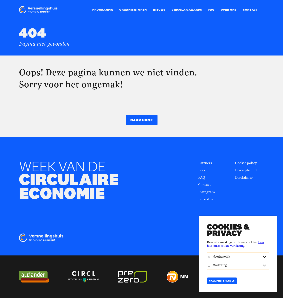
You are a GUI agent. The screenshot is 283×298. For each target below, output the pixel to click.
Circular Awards (187, 9)
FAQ (211, 9)
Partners (205, 163)
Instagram (206, 192)
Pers (201, 170)
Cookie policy (246, 163)
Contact (250, 9)
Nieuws (159, 9)
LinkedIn (205, 199)
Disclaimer (244, 177)
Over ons (229, 9)
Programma (102, 9)
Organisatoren (133, 9)
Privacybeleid (246, 170)
